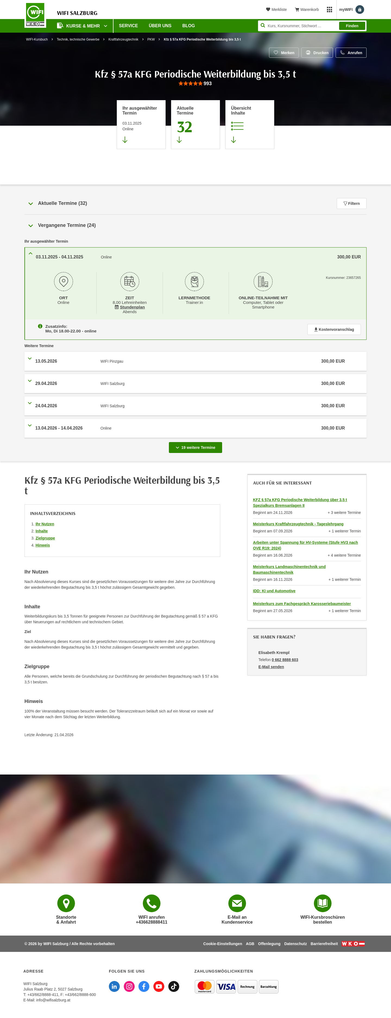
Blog (188, 25)
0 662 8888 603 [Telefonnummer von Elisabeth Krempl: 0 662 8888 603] (285, 658)
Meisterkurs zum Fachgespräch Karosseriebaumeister (302, 602)
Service (128, 25)
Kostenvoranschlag (334, 328)
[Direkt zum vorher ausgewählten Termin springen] (141, 124)
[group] (195, 84)
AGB (250, 942)
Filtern (351, 203)
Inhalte (42, 530)
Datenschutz (295, 942)
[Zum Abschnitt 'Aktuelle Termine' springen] (195, 124)
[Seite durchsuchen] (312, 25)
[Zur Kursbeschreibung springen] (249, 124)
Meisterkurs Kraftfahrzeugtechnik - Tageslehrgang (298, 523)
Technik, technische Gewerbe (78, 39)
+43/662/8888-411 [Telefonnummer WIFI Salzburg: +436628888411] (42, 993)
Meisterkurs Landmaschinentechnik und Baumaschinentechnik (289, 568)
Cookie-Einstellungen (222, 942)
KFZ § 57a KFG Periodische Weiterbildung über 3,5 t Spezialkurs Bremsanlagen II (300, 501)
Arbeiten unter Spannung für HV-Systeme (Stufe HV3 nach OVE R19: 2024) (305, 544)
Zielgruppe (45, 537)
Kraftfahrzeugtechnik (123, 39)
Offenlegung (269, 942)
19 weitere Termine (196, 445)
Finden (352, 26)
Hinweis (43, 544)
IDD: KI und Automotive (274, 590)
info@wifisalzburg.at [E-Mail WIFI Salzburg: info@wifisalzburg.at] (53, 999)
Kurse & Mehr (79, 25)
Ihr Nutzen (45, 523)
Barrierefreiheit (324, 942)
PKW (151, 39)
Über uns (160, 25)
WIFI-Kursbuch (37, 39)
